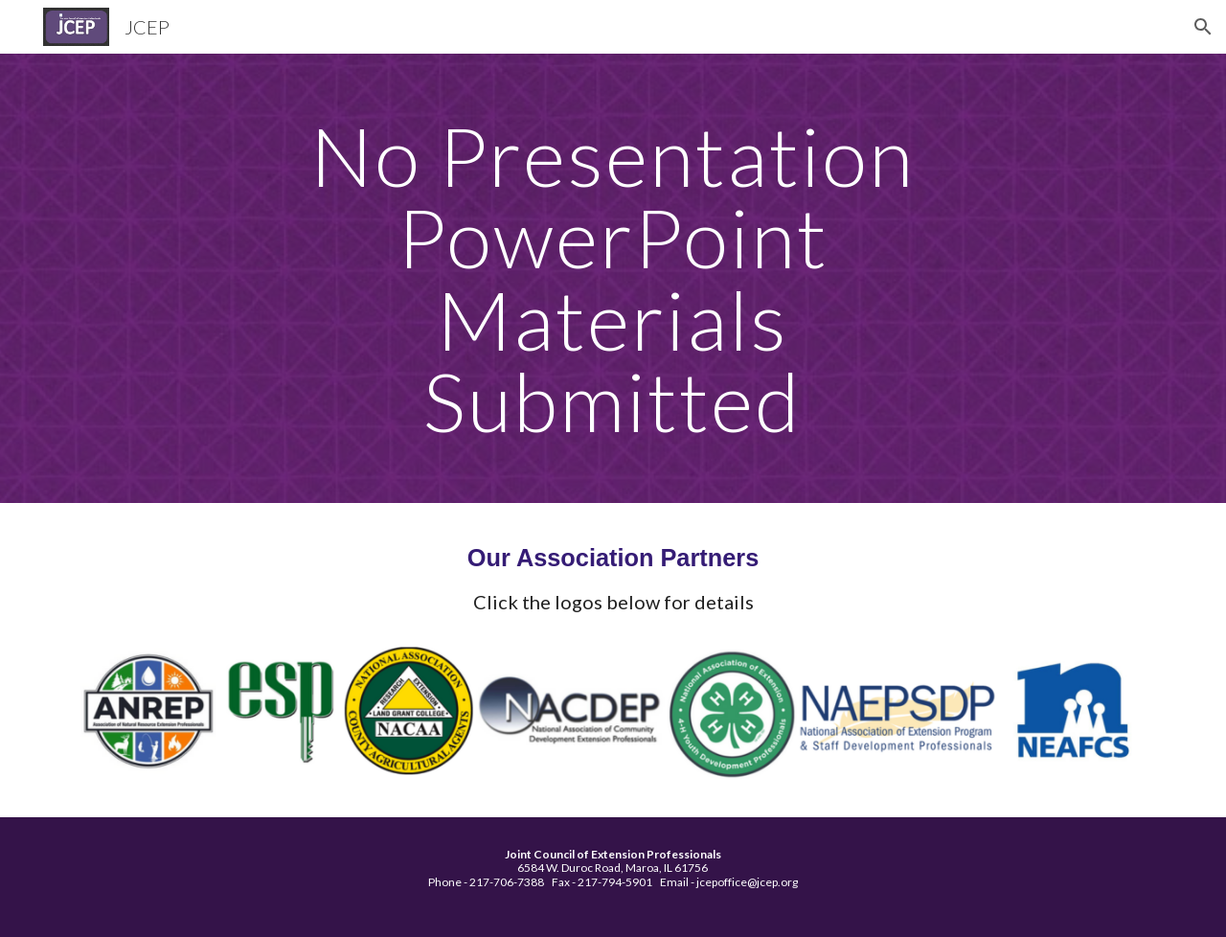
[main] (613, 278)
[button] (1203, 27)
